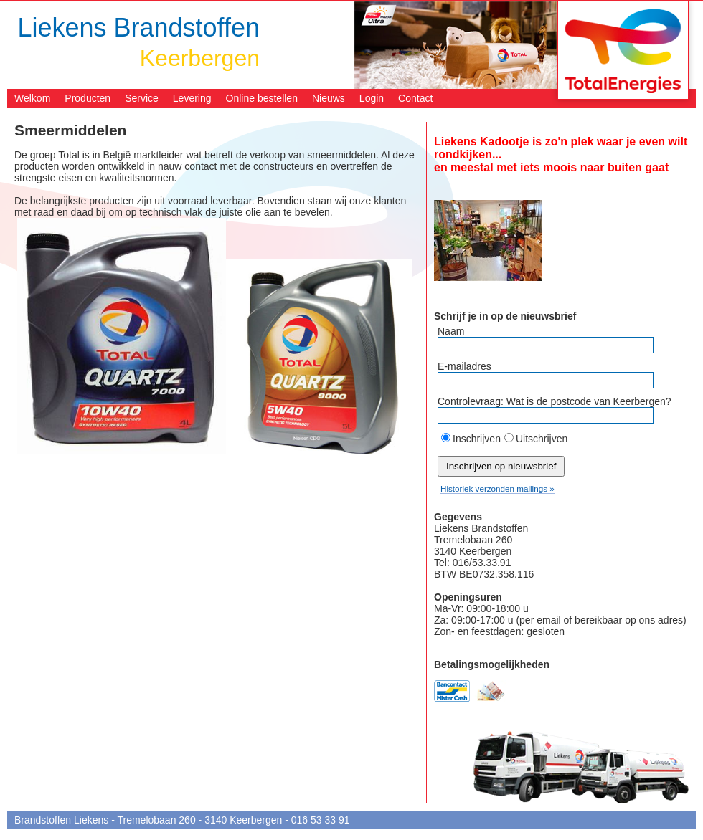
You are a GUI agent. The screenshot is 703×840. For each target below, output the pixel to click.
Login (371, 98)
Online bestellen (262, 98)
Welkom (32, 98)
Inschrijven (477, 438)
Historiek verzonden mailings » (497, 488)
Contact (415, 98)
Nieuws (328, 98)
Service (142, 98)
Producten (87, 98)
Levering (192, 98)
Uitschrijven (541, 438)
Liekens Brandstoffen (138, 27)
